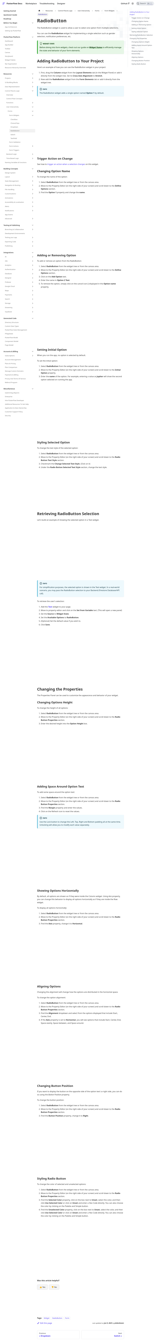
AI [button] (5, 257)
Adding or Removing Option (141, 25)
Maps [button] (7, 290)
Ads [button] (6, 261)
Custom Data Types (12, 326)
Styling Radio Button (139, 64)
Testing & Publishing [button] (12, 225)
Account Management (13, 360)
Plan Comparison (11, 367)
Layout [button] (7, 177)
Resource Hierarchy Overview (15, 68)
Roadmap (7, 19)
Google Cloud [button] (10, 286)
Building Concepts (11, 169)
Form (67, 1318)
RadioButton (15, 131)
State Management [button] (12, 181)
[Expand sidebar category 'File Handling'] (32, 189)
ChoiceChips (15, 123)
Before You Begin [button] (10, 23)
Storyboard (9, 56)
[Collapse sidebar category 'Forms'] (32, 111)
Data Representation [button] (12, 87)
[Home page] (39, 11)
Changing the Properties (138, 38)
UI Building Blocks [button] (11, 82)
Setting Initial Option (139, 28)
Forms (10, 111)
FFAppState (9, 334)
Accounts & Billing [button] (11, 351)
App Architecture (11, 27)
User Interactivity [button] (12, 107)
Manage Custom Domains (14, 371)
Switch (13, 135)
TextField (14, 138)
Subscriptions (10, 356)
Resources (8, 74)
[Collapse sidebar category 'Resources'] (32, 74)
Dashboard (9, 41)
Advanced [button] (8, 219)
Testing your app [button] (11, 237)
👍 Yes (42, 1287)
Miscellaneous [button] (9, 389)
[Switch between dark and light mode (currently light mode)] (133, 3)
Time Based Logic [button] (12, 158)
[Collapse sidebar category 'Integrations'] (32, 252)
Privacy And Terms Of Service (15, 379)
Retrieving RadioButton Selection (141, 35)
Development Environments (15, 233)
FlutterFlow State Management (16, 330)
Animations (9, 198)
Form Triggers (14, 150)
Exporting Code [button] (10, 242)
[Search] (145, 3)
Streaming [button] (8, 307)
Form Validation (14, 142)
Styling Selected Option (140, 32)
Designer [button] (8, 278)
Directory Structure (12, 322)
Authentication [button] (10, 269)
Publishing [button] (8, 246)
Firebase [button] (8, 282)
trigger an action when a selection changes (66, 164)
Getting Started (10, 11)
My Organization (11, 64)
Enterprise (8, 396)
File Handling (9, 189)
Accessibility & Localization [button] (14, 202)
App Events (9, 215)
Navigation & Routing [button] (12, 185)
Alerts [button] (7, 206)
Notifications (9, 211)
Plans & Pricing (10, 363)
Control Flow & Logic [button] (12, 91)
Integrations (8, 252)
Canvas (7, 52)
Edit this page (44, 1323)
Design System (10, 173)
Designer (61, 3)
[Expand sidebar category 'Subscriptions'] (32, 356)
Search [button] (7, 299)
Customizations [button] (10, 194)
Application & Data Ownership (16, 408)
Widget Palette (10, 60)
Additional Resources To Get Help (17, 404)
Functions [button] (9, 103)
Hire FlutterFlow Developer (14, 400)
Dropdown (14, 127)
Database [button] (8, 274)
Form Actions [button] (14, 146)
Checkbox (14, 119)
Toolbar (7, 49)
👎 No (54, 1287)
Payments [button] (8, 295)
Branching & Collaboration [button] (14, 229)
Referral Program (11, 382)
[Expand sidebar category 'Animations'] (32, 198)
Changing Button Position (141, 60)
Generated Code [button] (10, 318)
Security (8, 416)
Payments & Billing (11, 375)
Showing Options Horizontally (138, 52)
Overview (9, 95)
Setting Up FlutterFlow (13, 31)
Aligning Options (137, 57)
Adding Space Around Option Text (142, 46)
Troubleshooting (47, 3)
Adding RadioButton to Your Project (139, 13)
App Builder (9, 45)
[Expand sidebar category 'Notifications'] (32, 210)
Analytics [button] (8, 265)
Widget (46, 1318)
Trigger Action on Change (141, 18)
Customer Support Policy (14, 412)
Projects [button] (8, 78)
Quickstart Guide (10, 15)
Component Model (11, 341)
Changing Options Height (141, 42)
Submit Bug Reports (12, 393)
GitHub (125, 3)
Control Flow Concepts (14, 99)
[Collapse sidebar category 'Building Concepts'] (32, 169)
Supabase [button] (8, 312)
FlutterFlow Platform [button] (12, 37)
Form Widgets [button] (14, 115)
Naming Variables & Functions (15, 162)
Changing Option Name (140, 21)
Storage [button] (7, 303)
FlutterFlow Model (11, 337)
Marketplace (31, 3)
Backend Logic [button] (11, 154)
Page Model (9, 345)
